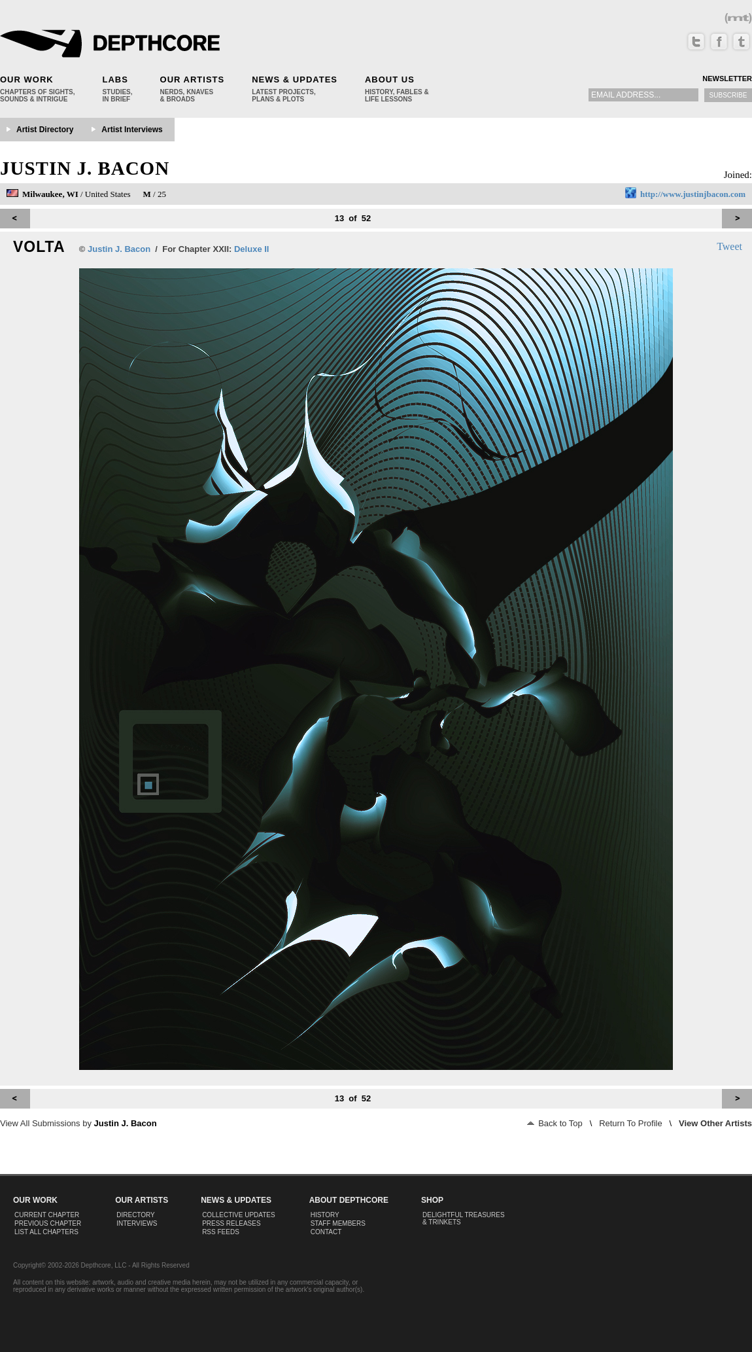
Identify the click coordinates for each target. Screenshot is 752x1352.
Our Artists (192, 79)
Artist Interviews (131, 129)
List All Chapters (46, 1232)
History (325, 1215)
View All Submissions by (78, 1123)
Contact (326, 1232)
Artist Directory (44, 129)
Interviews (136, 1223)
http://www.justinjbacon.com (692, 194)
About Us (390, 79)
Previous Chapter (47, 1223)
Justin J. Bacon (84, 168)
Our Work (27, 79)
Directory (135, 1215)
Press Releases (231, 1223)
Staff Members (338, 1223)
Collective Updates (238, 1215)
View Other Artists (715, 1123)
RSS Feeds (220, 1232)
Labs (115, 79)
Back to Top (555, 1123)
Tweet (729, 246)
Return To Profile (630, 1123)
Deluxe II (251, 249)
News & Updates (294, 79)
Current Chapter (46, 1215)
